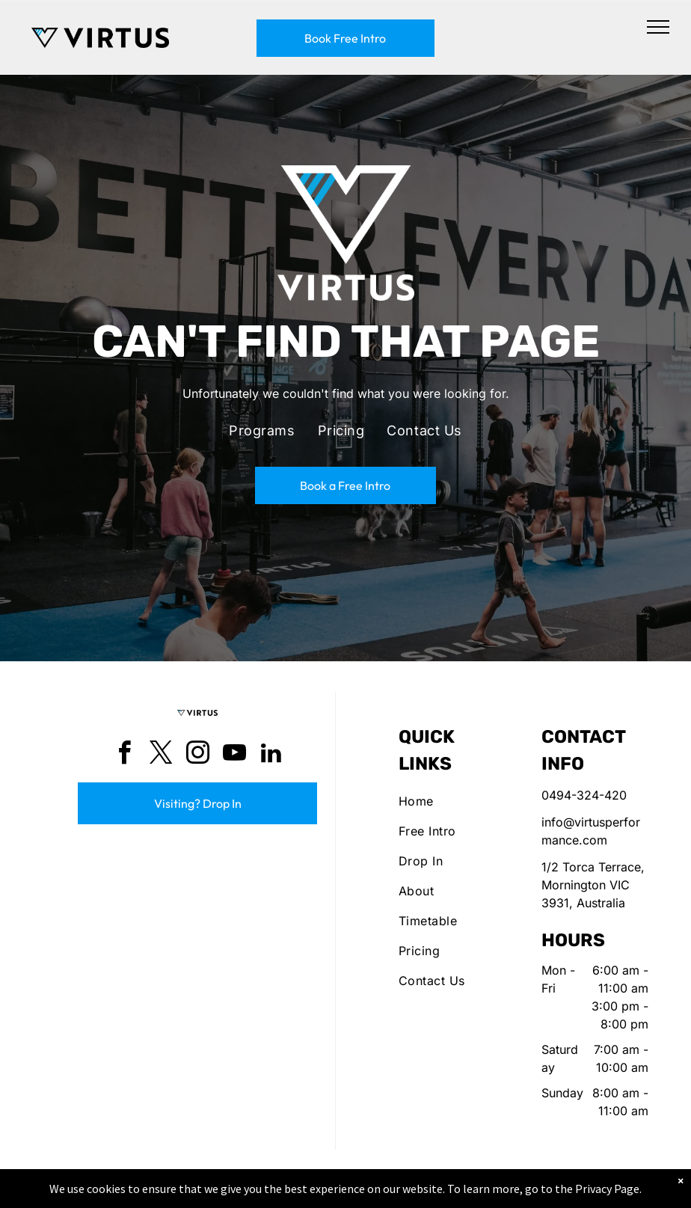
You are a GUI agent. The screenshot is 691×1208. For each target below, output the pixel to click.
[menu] (658, 26)
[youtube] (234, 755)
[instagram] (197, 755)
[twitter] (160, 755)
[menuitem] (262, 431)
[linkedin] (270, 755)
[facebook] (124, 755)
